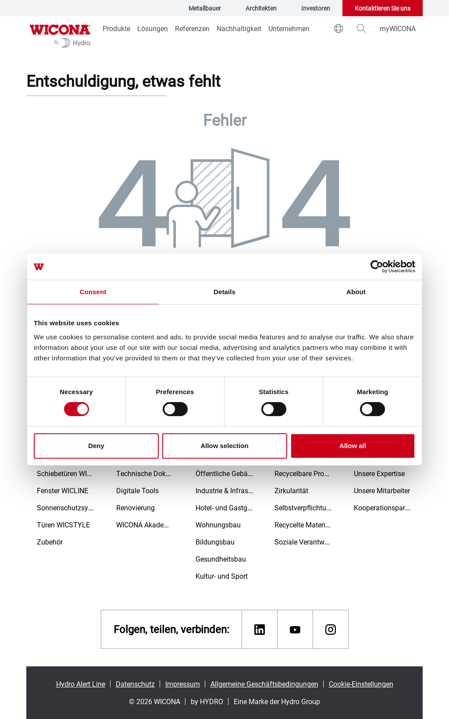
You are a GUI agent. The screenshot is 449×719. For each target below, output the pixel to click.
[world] (338, 28)
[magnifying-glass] (361, 28)
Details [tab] (224, 291)
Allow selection (224, 445)
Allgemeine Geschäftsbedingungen (264, 683)
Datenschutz (135, 683)
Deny (96, 445)
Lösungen (152, 28)
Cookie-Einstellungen (361, 683)
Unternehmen (289, 28)
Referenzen (192, 28)
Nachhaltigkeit (239, 28)
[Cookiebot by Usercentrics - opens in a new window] (377, 266)
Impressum (182, 683)
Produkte (116, 28)
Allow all (352, 445)
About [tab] (356, 291)
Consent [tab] (93, 291)
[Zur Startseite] (60, 35)
